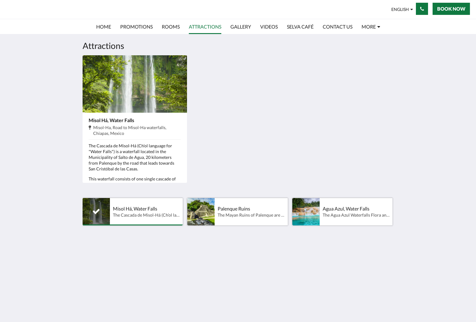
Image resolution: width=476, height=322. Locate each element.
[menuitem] (103, 26)
